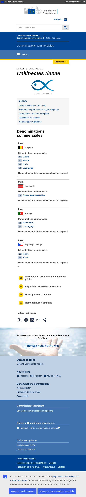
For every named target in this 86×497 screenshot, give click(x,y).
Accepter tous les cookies (22, 491)
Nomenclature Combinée (30, 122)
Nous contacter (24, 388)
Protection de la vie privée (28, 392)
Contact (60, 467)
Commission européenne (27, 35)
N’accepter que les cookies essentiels (57, 491)
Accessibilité (22, 396)
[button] (20, 319)
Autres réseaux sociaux (47, 428)
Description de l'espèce (29, 118)
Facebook (22, 428)
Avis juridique (49, 467)
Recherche (65, 27)
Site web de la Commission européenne (35, 411)
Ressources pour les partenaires (31, 463)
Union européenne (25, 449)
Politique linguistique (26, 459)
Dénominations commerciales (29, 38)
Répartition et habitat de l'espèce (34, 114)
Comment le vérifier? (75, 2)
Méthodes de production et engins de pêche (39, 110)
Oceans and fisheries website (30, 364)
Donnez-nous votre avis (43, 346)
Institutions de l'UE (25, 445)
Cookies (52, 463)
